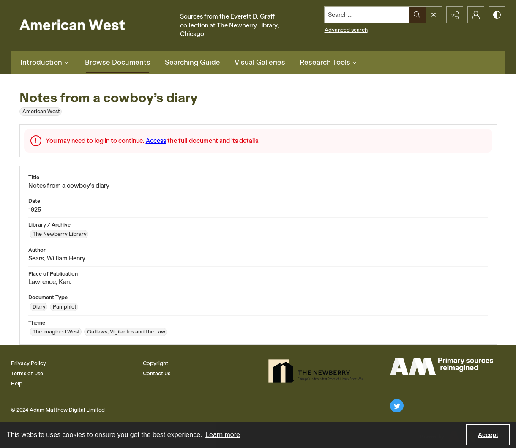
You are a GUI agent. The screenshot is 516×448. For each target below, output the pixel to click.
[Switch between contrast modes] (497, 15)
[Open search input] (434, 15)
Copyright (155, 363)
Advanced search (346, 30)
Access (156, 141)
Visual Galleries (260, 62)
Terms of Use (27, 373)
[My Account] (476, 15)
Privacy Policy (28, 363)
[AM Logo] (441, 366)
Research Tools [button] (329, 62)
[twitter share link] (397, 405)
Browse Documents (117, 62)
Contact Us (156, 373)
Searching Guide (192, 62)
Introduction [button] (45, 62)
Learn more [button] (222, 434)
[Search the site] (366, 15)
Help (16, 383)
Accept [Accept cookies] (488, 435)
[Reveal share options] (455, 15)
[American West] (86, 25)
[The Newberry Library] (318, 371)
